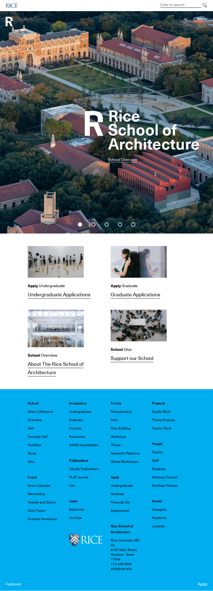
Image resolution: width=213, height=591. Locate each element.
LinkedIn (158, 526)
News (32, 453)
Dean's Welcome (40, 411)
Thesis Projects (163, 420)
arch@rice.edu (121, 569)
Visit (31, 428)
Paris (114, 420)
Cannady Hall (37, 436)
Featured (13, 584)
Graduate (76, 420)
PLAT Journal (78, 477)
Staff (155, 460)
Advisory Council (164, 477)
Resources (77, 436)
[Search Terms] (180, 5)
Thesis (116, 445)
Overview (35, 420)
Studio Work (161, 411)
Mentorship (36, 494)
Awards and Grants (42, 502)
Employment (120, 510)
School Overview (122, 159)
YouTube (75, 518)
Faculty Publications (84, 469)
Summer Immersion (42, 519)
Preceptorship (121, 411)
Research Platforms (125, 453)
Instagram (159, 509)
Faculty (157, 452)
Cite (72, 485)
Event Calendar (39, 485)
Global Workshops (124, 462)
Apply (202, 584)
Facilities (34, 445)
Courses (75, 428)
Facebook (159, 518)
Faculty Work (161, 428)
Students (159, 469)
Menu (202, 18)
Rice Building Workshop (121, 432)
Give (31, 462)
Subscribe (76, 509)
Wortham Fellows (165, 485)
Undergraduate (80, 411)
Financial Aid (120, 502)
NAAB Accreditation (84, 445)
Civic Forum (36, 510)
